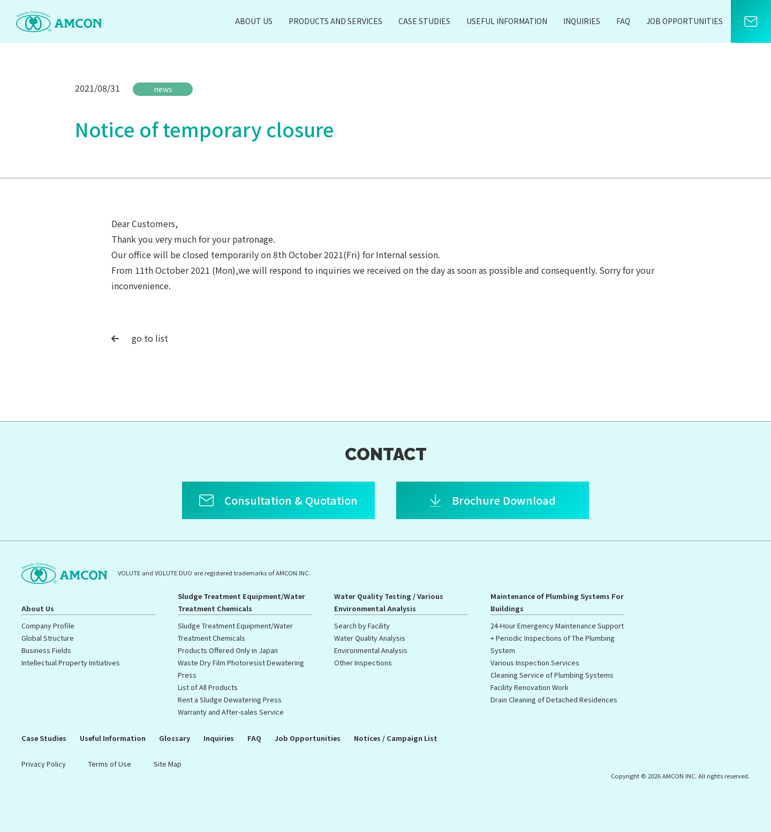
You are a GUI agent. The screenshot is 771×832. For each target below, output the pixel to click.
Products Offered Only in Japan (228, 650)
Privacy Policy (43, 764)
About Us (254, 21)
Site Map (168, 764)
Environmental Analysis (370, 650)
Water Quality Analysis (369, 638)
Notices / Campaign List (395, 738)
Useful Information (506, 21)
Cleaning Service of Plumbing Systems (552, 675)
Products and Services (335, 21)
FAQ (623, 21)
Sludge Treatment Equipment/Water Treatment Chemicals (241, 602)
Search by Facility (362, 625)
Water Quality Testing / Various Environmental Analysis (388, 602)
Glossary (174, 738)
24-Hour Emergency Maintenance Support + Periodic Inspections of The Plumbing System (557, 637)
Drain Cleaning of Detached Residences (553, 699)
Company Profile (47, 625)
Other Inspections (363, 662)
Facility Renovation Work (529, 687)
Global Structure (47, 638)
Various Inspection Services (534, 662)
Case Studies (424, 21)
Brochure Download (504, 500)
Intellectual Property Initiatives (70, 662)
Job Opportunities (684, 21)
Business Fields (46, 650)
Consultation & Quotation (291, 500)
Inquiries (581, 21)
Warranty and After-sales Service (231, 712)
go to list (139, 338)
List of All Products (208, 687)
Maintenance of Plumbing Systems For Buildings (557, 602)
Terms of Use (109, 764)
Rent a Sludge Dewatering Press (230, 699)
